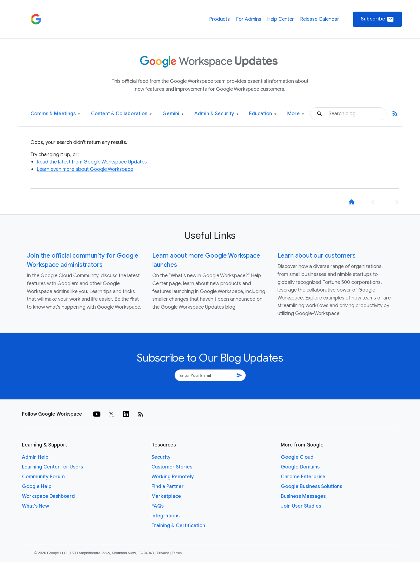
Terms (177, 553)
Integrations (165, 516)
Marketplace (166, 496)
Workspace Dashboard (48, 496)
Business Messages (303, 496)
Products (219, 19)
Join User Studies (301, 506)
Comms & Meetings (55, 114)
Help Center (280, 19)
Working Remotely (172, 477)
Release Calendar (319, 19)
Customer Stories (171, 467)
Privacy (163, 553)
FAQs (157, 506)
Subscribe (377, 19)
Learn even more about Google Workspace (85, 169)
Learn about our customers (316, 255)
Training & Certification (178, 526)
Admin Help (35, 457)
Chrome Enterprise (303, 477)
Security (161, 457)
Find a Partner (167, 486)
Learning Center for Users (52, 467)
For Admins (248, 19)
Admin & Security (216, 114)
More (295, 114)
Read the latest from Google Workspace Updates (92, 162)
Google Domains (300, 467)
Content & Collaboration (121, 114)
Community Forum (43, 477)
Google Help (37, 486)
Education (262, 114)
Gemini (172, 114)
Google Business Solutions (311, 486)
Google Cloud (297, 457)
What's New (35, 506)
